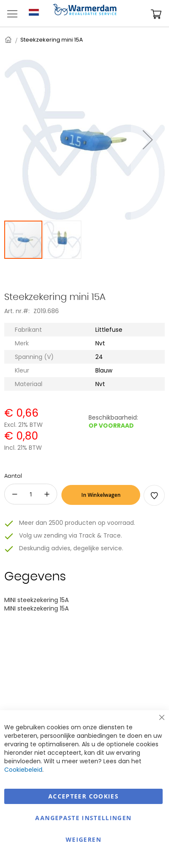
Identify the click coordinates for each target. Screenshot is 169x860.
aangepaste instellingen (83, 818)
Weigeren (83, 839)
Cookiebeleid (23, 769)
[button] (148, 139)
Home (9, 40)
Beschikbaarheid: (113, 417)
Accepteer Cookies (83, 796)
